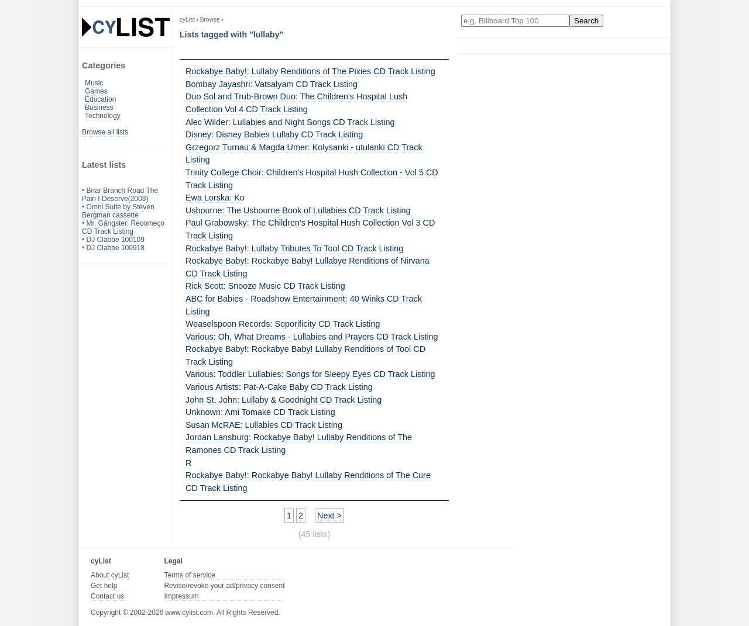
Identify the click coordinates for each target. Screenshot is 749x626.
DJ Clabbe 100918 (116, 248)
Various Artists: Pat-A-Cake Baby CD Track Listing (279, 387)
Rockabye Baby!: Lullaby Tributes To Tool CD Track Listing (294, 248)
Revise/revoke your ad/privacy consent (224, 586)
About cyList (110, 575)
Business (99, 107)
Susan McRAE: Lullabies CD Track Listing (263, 425)
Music (94, 83)
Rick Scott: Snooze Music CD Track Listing (265, 285)
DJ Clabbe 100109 (116, 240)
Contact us (107, 596)
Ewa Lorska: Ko (215, 197)
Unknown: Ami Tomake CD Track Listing (260, 412)
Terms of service (189, 575)
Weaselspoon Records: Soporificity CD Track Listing (282, 323)
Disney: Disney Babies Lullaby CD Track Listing (274, 134)
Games (96, 91)
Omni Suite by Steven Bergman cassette (118, 211)
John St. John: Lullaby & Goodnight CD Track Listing (283, 399)
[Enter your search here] (515, 21)
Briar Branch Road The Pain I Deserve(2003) (120, 194)
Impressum (181, 596)
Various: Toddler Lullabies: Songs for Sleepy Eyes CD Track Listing (310, 374)
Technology (103, 116)
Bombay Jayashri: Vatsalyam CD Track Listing (271, 84)
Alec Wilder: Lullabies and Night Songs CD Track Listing (290, 122)
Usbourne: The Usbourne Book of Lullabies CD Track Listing (298, 210)
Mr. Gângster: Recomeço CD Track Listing (123, 227)
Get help (104, 586)
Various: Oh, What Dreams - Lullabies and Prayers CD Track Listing (311, 336)
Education (100, 99)
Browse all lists (105, 132)
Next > (329, 515)
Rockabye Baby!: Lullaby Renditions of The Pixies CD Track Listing (310, 71)
